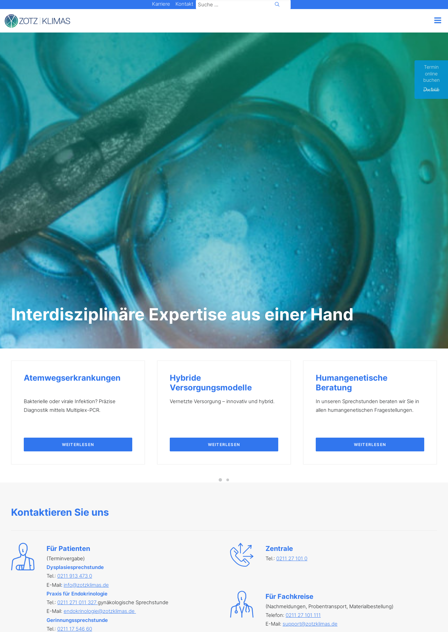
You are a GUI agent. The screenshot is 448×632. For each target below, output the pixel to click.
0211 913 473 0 (74, 392)
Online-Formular (325, 484)
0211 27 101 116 (75, 471)
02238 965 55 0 (75, 497)
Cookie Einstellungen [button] (191, 615)
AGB (127, 615)
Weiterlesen (78, 260)
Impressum (57, 615)
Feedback (271, 615)
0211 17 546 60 (74, 445)
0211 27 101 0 (291, 374)
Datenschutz (96, 615)
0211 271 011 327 (77, 418)
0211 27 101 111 (303, 431)
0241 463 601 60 (76, 524)
